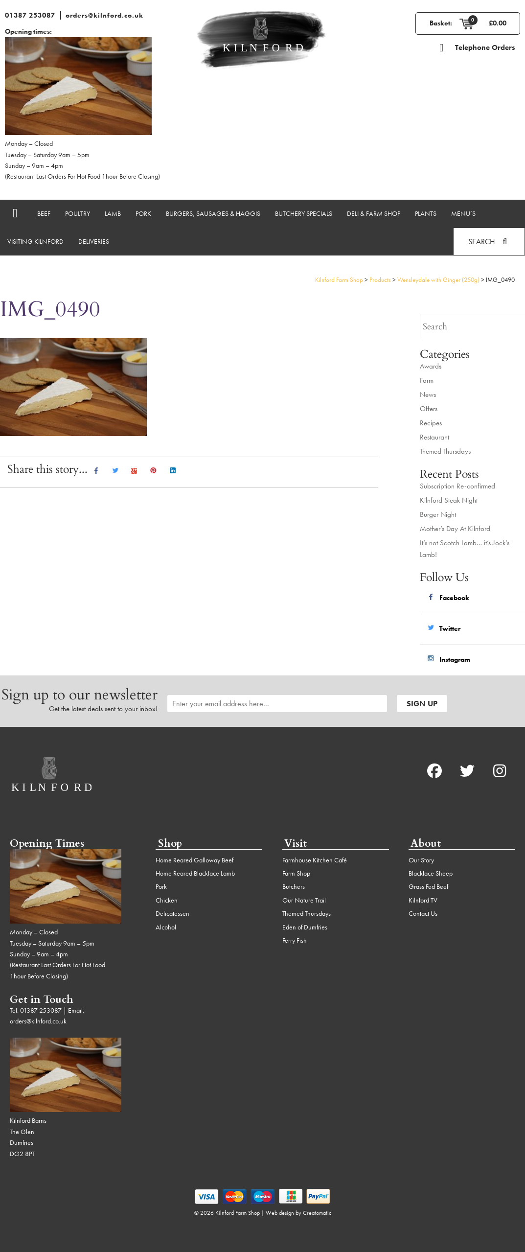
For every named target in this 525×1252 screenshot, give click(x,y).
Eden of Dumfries (304, 927)
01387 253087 (30, 15)
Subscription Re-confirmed (457, 486)
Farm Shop (296, 873)
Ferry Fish (294, 940)
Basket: (441, 23)
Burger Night (438, 514)
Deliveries (93, 241)
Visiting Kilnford (35, 241)
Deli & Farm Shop (373, 213)
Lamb (113, 213)
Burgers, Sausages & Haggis (213, 213)
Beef (43, 213)
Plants (425, 213)
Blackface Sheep (431, 873)
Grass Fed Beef (428, 886)
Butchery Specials (303, 213)
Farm (427, 380)
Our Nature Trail (304, 900)
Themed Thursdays (445, 451)
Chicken (167, 900)
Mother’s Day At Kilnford (455, 528)
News (428, 394)
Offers (428, 409)
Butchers (293, 886)
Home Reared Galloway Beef (194, 860)
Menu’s (463, 213)
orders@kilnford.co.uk (104, 15)
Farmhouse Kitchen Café (314, 860)
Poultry (77, 213)
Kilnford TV (423, 900)
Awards (430, 366)
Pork (143, 213)
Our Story (421, 860)
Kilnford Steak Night (449, 500)
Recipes (431, 423)
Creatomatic (317, 1212)
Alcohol (166, 927)
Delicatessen (172, 913)
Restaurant (434, 437)
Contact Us (423, 913)
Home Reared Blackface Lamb (195, 873)
